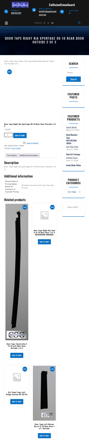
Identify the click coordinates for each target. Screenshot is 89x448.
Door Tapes (19, 61)
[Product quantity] (8, 135)
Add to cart (20, 135)
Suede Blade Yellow (73, 165)
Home (6, 61)
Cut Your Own (72, 147)
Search (73, 79)
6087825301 (16, 13)
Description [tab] (12, 155)
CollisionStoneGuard (62, 5)
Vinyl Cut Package (73, 154)
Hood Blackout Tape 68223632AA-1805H (71, 139)
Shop (11, 61)
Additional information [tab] (29, 155)
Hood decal (71, 127)
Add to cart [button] (17, 355)
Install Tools (72, 158)
